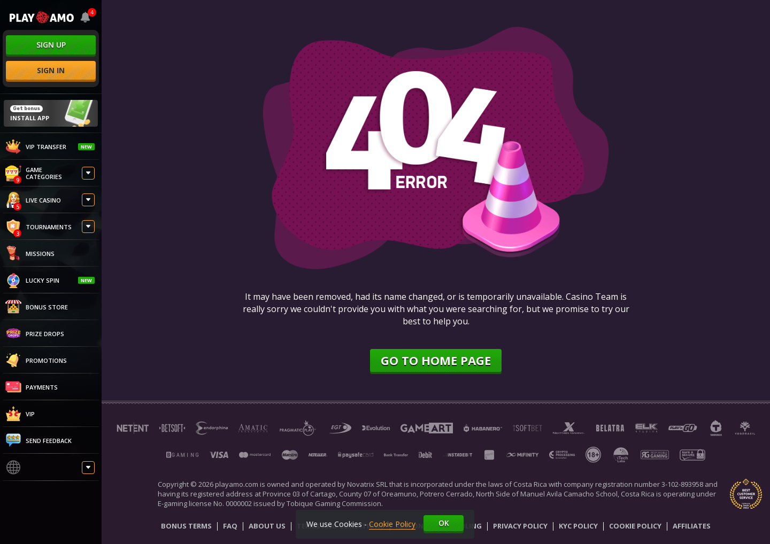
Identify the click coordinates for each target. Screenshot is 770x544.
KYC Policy (578, 526)
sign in (51, 70)
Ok (443, 523)
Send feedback (38, 440)
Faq (230, 526)
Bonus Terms (186, 526)
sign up (51, 45)
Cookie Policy (635, 526)
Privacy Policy (520, 526)
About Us (267, 526)
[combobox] (85, 17)
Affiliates (692, 526)
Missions (30, 253)
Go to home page (436, 360)
